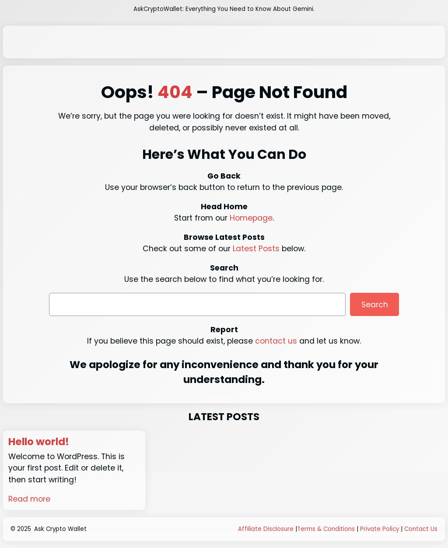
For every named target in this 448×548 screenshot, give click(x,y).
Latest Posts (256, 248)
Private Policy (379, 529)
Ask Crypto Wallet (60, 529)
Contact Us (421, 529)
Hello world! (38, 442)
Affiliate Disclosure (266, 529)
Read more (29, 499)
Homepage (251, 218)
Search (374, 304)
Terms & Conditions (326, 529)
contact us (276, 341)
